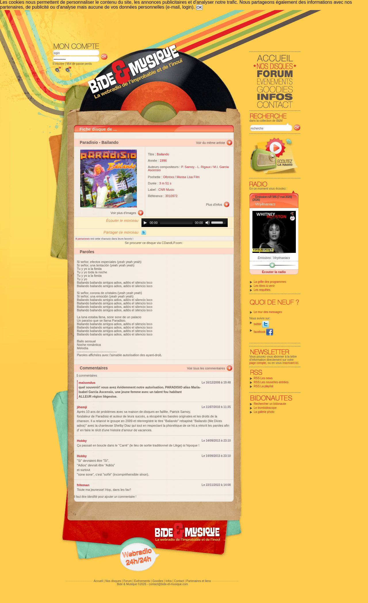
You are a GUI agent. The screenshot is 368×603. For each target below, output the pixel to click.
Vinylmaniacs (265, 204)
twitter (261, 324)
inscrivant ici (290, 363)
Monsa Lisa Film (188, 177)
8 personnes (83, 238)
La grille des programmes (270, 281)
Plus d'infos (214, 204)
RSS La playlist (263, 386)
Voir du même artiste (210, 142)
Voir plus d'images (123, 213)
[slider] (176, 222)
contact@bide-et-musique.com (168, 584)
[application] (184, 222)
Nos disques (113, 581)
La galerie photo (264, 411)
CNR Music (166, 189)
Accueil (98, 581)
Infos (169, 581)
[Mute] (207, 222)
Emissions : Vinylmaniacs (274, 257)
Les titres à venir (264, 285)
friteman (83, 485)
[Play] (145, 222)
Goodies (157, 581)
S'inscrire (58, 63)
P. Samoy (187, 167)
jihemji (82, 407)
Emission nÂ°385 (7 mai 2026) (273, 197)
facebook (263, 331)
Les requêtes (262, 289)
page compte (258, 363)
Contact (179, 581)
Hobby (82, 440)
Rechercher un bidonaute (270, 403)
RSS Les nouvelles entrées (271, 382)
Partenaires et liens (198, 581)
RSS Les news (263, 378)
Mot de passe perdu (79, 63)
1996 (163, 160)
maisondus (87, 382)
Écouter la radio (274, 272)
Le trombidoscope (265, 407)
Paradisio (89, 142)
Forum (127, 581)
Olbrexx (168, 177)
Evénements (142, 581)
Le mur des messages (268, 312)
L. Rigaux (203, 167)
